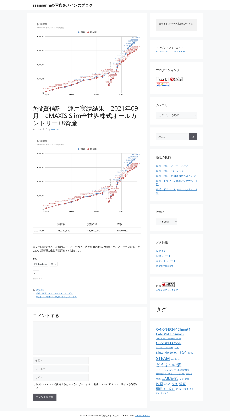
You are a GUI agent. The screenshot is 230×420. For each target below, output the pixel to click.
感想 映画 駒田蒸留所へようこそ (176, 175)
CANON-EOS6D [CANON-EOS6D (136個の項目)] (168, 342)
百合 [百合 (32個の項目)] (178, 389)
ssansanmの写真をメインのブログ (63, 5)
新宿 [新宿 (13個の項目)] (187, 379)
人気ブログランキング (167, 289)
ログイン (161, 250)
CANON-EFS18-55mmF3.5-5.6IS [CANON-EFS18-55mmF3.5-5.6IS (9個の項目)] (168, 338)
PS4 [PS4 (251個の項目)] (183, 352)
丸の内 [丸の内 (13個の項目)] (189, 373)
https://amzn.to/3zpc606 (170, 51)
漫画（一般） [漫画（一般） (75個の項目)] (165, 389)
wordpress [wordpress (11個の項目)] (175, 359)
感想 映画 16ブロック (170, 170)
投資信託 (40, 290)
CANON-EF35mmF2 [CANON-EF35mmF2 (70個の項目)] (170, 334)
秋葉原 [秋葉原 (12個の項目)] (185, 389)
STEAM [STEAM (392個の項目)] (163, 358)
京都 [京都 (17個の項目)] (158, 379)
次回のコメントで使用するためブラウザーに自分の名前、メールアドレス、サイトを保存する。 (87, 386)
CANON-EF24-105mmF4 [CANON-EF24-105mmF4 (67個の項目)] (173, 329)
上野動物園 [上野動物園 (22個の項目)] (183, 369)
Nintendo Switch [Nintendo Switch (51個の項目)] (167, 353)
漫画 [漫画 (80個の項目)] (182, 384)
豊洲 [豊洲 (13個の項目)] (191, 389)
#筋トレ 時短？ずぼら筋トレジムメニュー (56, 296)
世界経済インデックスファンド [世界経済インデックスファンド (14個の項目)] (170, 373)
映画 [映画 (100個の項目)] (159, 384)
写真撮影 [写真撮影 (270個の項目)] (170, 378)
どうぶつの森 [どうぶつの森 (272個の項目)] (168, 364)
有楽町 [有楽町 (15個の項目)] (167, 384)
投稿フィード (163, 255)
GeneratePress (142, 415)
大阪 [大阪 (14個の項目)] (182, 379)
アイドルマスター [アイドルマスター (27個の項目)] (166, 369)
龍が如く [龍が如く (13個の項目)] (164, 393)
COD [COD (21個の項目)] (177, 347)
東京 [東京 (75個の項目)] (175, 384)
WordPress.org (164, 265)
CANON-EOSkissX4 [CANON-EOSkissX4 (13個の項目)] (164, 347)
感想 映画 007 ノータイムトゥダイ (54, 293)
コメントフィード (166, 260)
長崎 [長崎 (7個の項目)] (157, 393)
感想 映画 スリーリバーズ (172, 165)
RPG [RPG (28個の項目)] (190, 352)
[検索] (193, 136)
